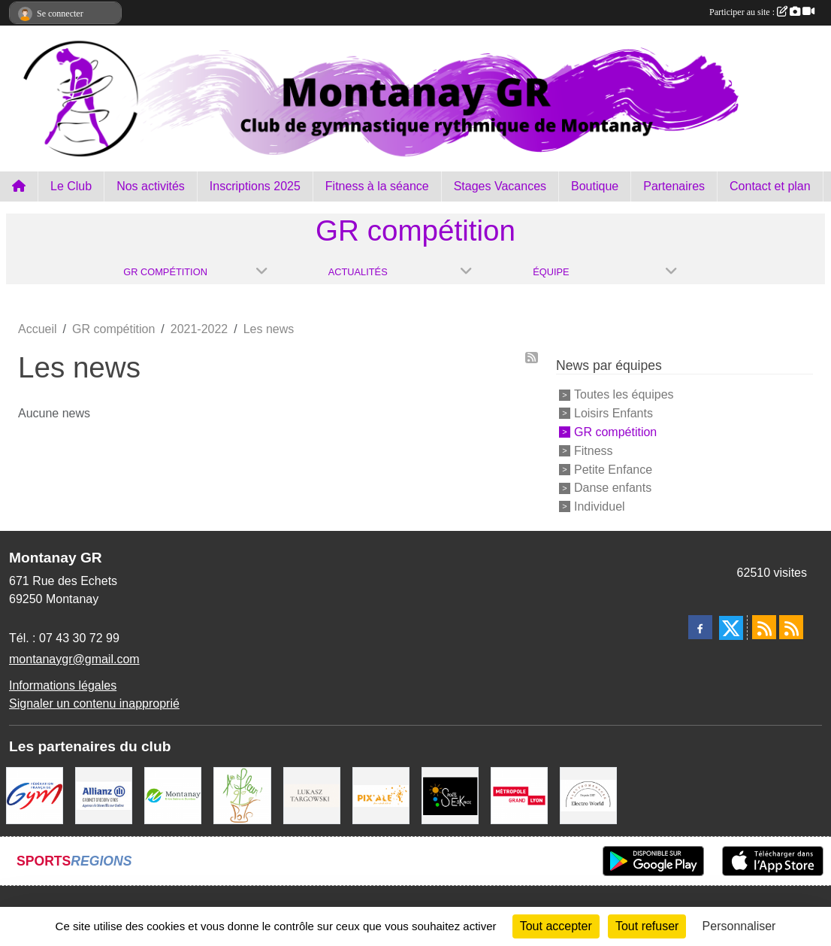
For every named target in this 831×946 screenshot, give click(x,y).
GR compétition (615, 432)
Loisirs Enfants (613, 413)
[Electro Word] (588, 794)
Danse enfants (612, 487)
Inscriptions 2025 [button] (255, 186)
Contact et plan (770, 186)
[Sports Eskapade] (450, 794)
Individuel (599, 506)
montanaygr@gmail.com (74, 659)
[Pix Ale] (380, 794)
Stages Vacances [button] (500, 186)
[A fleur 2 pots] (241, 794)
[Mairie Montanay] (172, 794)
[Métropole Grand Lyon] (519, 794)
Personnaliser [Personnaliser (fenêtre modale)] (739, 926)
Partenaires (674, 186)
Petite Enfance (613, 468)
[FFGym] (34, 794)
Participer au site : (761, 12)
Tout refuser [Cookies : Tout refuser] (646, 926)
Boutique (594, 186)
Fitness (593, 450)
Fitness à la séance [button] (377, 186)
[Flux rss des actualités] (764, 627)
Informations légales (62, 685)
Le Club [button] (71, 186)
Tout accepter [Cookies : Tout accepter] (556, 926)
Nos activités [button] (150, 186)
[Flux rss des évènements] (791, 627)
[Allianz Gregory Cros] (103, 794)
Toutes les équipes (624, 394)
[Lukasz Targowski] (311, 794)
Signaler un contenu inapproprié (94, 703)
